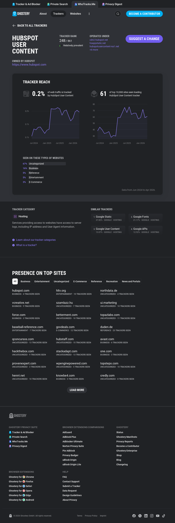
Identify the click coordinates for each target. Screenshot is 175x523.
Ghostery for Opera (20, 490)
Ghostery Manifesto (126, 437)
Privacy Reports (124, 441)
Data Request (70, 490)
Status (119, 432)
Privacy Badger (70, 455)
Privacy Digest (112, 4)
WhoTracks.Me (84, 4)
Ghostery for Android (21, 500)
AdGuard (67, 432)
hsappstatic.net (98, 43)
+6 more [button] (94, 49)
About (43, 13)
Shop (119, 455)
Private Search (57, 4)
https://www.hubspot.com (29, 64)
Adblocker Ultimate (73, 441)
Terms (79, 516)
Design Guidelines (72, 495)
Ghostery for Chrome (21, 477)
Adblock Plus (69, 437)
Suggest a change (144, 39)
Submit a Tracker (71, 486)
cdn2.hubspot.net (99, 40)
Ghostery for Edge (20, 495)
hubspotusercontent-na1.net (104, 46)
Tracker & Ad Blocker (26, 4)
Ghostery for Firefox (21, 481)
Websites (75, 13)
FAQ (65, 477)
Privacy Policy (91, 516)
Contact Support (71, 481)
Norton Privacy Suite (73, 446)
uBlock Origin (70, 460)
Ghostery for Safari (20, 486)
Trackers (58, 13)
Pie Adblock (69, 450)
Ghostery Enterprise (126, 450)
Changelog (122, 464)
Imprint (103, 516)
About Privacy (70, 500)
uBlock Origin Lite (72, 464)
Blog (118, 460)
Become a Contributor (144, 13)
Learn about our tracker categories (34, 239)
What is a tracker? (24, 245)
